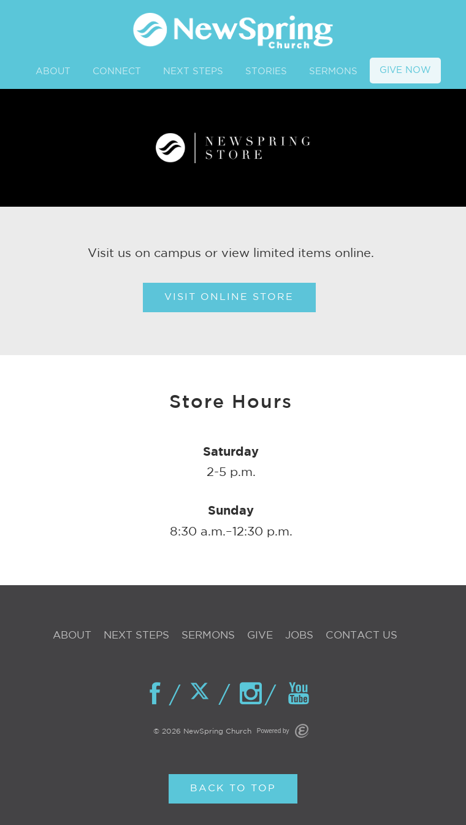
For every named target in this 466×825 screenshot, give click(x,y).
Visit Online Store (229, 297)
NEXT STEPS (193, 71)
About (72, 635)
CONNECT (117, 71)
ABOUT (53, 71)
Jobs (299, 635)
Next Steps (136, 635)
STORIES (266, 71)
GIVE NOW (405, 70)
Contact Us (361, 635)
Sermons (208, 635)
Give (260, 635)
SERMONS (333, 71)
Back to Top (233, 788)
